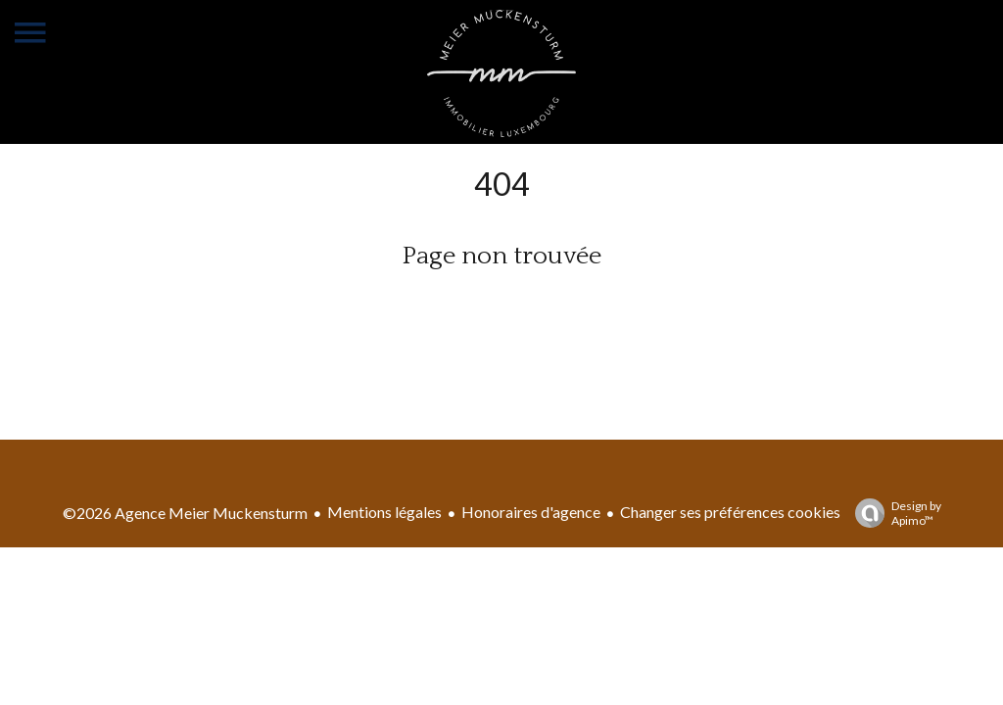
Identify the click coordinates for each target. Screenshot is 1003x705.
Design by (893, 513)
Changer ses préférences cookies (730, 511)
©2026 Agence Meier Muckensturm (185, 512)
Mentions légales (384, 511)
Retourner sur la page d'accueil (501, 305)
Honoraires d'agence (530, 511)
